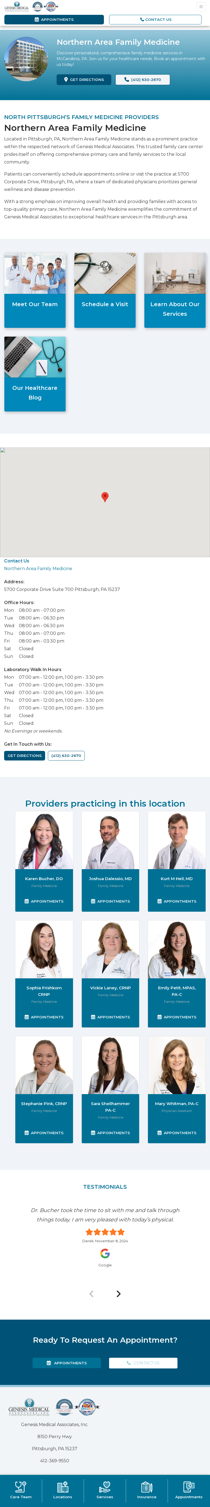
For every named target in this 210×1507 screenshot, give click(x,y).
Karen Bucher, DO (44, 878)
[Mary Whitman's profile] (177, 1065)
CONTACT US (155, 19)
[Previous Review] (92, 1294)
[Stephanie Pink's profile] (44, 1065)
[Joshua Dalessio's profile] (110, 840)
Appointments (46, 900)
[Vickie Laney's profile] (110, 949)
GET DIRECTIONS (88, 79)
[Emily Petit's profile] (177, 949)
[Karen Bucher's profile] (44, 840)
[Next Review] (118, 1294)
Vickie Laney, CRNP (110, 987)
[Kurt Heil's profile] (177, 840)
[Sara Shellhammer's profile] (110, 1065)
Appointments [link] (54, 19)
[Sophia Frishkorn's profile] (44, 949)
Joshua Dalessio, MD (110, 878)
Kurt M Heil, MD (177, 878)
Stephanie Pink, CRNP (44, 1103)
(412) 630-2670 (142, 79)
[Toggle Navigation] (201, 6)
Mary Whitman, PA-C (177, 1103)
